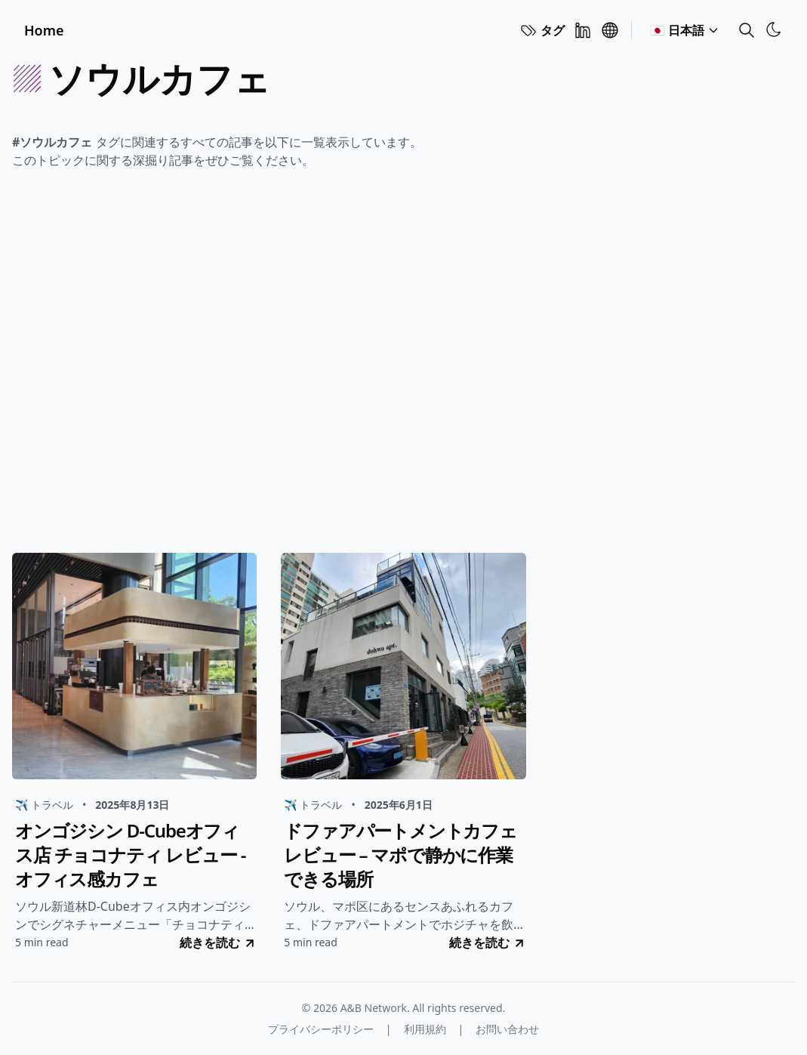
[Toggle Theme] (774, 29)
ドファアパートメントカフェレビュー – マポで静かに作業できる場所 (400, 855)
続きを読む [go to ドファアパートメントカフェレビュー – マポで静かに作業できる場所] (487, 942)
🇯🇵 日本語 (684, 30)
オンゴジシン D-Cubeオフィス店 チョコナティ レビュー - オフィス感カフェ (130, 855)
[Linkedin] (583, 30)
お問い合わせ (507, 1029)
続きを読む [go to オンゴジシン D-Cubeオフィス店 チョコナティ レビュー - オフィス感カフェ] (218, 942)
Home (44, 30)
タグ (542, 30)
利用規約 (425, 1029)
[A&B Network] (610, 30)
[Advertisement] (403, 365)
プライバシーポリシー (321, 1029)
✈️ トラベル (44, 804)
